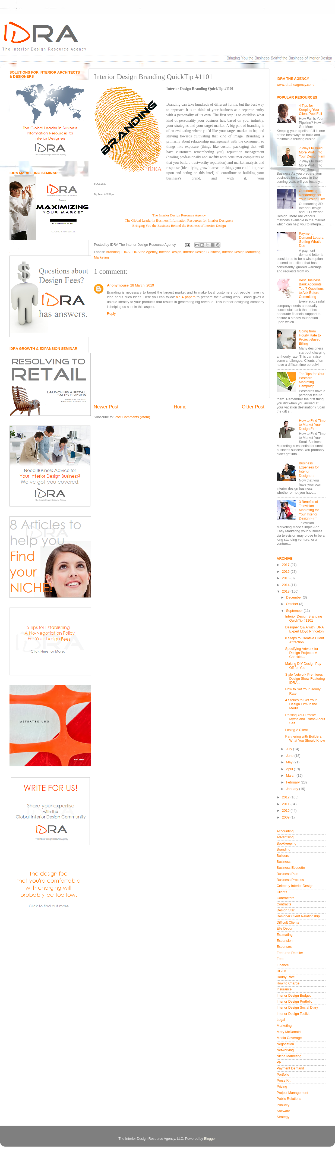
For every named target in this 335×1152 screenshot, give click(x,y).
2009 (286, 817)
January (292, 789)
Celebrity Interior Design (295, 886)
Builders (283, 856)
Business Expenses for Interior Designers (309, 469)
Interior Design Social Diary (297, 1007)
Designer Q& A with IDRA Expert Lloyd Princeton (304, 629)
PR (279, 1062)
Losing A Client (296, 730)
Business (283, 862)
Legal (281, 1020)
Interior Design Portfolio (294, 1001)
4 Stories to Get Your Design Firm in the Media (301, 704)
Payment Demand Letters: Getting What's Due (311, 240)
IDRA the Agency (144, 252)
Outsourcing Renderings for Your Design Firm (312, 195)
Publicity (283, 1105)
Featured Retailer (290, 953)
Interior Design (170, 252)
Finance (283, 965)
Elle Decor (284, 928)
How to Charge (288, 983)
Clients (282, 892)
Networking (285, 1050)
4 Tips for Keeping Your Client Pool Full (310, 110)
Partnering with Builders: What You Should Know (305, 738)
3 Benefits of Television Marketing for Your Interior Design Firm (309, 510)
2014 (286, 585)
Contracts (284, 904)
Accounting (285, 831)
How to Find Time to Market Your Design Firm (312, 425)
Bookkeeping (286, 843)
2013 (286, 591)
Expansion (285, 941)
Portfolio (283, 1075)
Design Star (286, 910)
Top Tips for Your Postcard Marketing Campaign (311, 380)
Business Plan (287, 874)
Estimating (285, 935)
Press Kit (283, 1080)
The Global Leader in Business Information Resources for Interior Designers (179, 220)
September (295, 611)
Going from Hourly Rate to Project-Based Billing (310, 337)
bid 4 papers (185, 297)
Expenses (284, 947)
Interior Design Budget (294, 995)
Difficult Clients (288, 922)
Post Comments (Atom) (132, 417)
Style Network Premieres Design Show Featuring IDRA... (305, 679)
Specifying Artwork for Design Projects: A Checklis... (301, 653)
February (293, 782)
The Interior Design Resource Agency (179, 215)
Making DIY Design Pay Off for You (303, 666)
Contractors (285, 898)
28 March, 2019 (142, 285)
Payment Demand (290, 1068)
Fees (280, 959)
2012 (286, 797)
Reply (111, 314)
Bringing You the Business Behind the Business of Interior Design (179, 226)
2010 (286, 811)
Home (180, 407)
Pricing (282, 1086)
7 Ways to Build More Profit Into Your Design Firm (312, 152)
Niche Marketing (289, 1056)
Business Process (290, 880)
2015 (286, 578)
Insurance (284, 989)
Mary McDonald (289, 1032)
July (289, 749)
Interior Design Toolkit (293, 1014)
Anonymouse (118, 285)
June (290, 756)
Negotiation (285, 1044)
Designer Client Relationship (298, 916)
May (289, 762)
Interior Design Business (201, 252)
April (290, 769)
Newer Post (106, 407)
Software (283, 1111)
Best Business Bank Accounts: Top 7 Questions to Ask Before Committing (311, 288)
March (291, 776)
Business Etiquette (291, 868)
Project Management (292, 1093)
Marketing (101, 257)
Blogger (210, 1139)
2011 (286, 804)
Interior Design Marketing (241, 252)
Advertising (285, 837)
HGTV (281, 971)
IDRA (126, 252)
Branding (112, 252)
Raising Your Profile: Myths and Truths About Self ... (305, 719)
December (294, 597)
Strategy (283, 1117)
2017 (286, 565)
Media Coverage (289, 1038)
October (292, 604)
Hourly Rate (286, 977)
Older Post (253, 407)
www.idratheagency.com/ (295, 85)
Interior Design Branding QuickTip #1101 (303, 618)
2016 (286, 572)
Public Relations (289, 1099)
